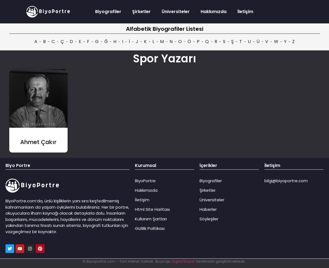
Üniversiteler (176, 11)
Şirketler (141, 11)
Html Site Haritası (152, 209)
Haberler (208, 209)
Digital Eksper (183, 261)
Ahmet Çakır (38, 142)
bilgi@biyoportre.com (286, 181)
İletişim (245, 11)
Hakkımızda (214, 11)
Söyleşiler (209, 219)
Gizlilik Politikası (150, 228)
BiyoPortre (145, 181)
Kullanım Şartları (151, 219)
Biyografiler (108, 11)
